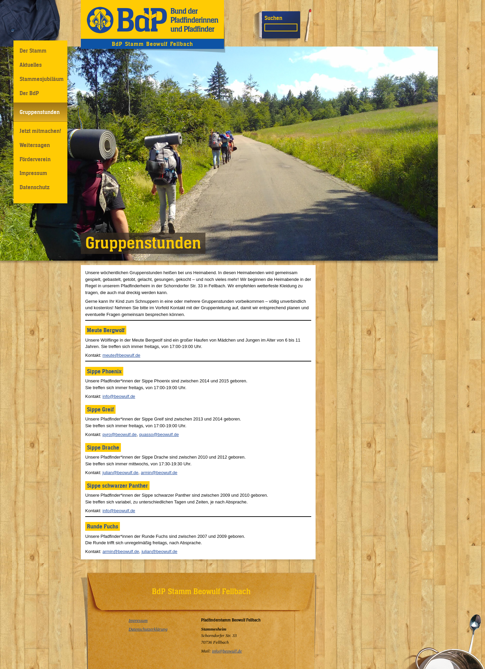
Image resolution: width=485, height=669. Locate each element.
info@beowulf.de (118, 396)
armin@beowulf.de (159, 472)
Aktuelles (31, 64)
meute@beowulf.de (121, 355)
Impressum (33, 173)
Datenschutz (35, 187)
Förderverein (35, 159)
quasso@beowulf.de (159, 434)
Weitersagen (35, 145)
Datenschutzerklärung (148, 629)
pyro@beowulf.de (119, 434)
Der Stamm (33, 50)
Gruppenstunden (40, 112)
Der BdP (29, 93)
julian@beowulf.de (120, 472)
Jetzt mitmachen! (40, 130)
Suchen (273, 17)
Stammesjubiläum (42, 79)
